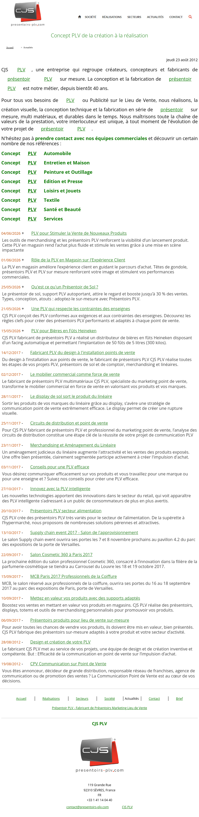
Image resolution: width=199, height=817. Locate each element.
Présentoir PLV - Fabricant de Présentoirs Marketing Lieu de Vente (99, 708)
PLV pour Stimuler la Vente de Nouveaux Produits (79, 233)
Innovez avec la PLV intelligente (60, 488)
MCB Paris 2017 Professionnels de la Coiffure (73, 576)
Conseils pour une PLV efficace (59, 467)
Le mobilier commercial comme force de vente (75, 374)
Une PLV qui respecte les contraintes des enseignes (80, 308)
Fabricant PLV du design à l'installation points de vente (82, 352)
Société (109, 698)
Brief (179, 698)
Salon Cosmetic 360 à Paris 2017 (61, 554)
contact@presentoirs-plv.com (87, 807)
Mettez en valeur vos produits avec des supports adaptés (85, 598)
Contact (154, 698)
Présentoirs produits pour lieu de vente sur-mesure (79, 620)
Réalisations (51, 698)
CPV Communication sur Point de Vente (68, 664)
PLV (21, 69)
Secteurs (82, 698)
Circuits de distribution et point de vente (69, 423)
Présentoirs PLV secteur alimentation (66, 511)
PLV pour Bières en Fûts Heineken (64, 331)
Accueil (21, 698)
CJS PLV (127, 807)
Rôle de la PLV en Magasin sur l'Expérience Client (78, 260)
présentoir (19, 79)
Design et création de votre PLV (60, 642)
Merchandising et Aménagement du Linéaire (73, 445)
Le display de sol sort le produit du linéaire (71, 396)
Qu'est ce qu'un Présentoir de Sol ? (64, 287)
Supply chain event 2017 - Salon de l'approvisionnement (84, 532)
